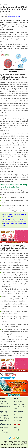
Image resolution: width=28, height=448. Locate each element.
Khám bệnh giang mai (5, 418)
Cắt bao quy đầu (4, 404)
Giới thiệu (16, 430)
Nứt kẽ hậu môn (18, 420)
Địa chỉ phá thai (4, 427)
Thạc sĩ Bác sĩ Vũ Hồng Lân (14, 16)
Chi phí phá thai (4, 430)
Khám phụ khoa (18, 401)
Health (1, 4)
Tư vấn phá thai (4, 432)
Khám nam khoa (4, 401)
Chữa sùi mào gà (4, 420)
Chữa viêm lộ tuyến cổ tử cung (20, 407)
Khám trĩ (16, 415)
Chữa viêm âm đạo (19, 404)
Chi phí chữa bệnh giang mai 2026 (13, 220)
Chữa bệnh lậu (4, 415)
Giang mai (6, 4)
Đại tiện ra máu (18, 417)
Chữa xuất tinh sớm (5, 406)
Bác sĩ (15, 427)
